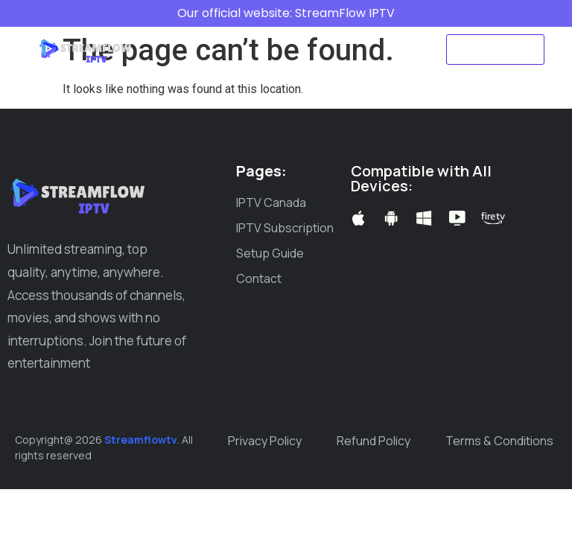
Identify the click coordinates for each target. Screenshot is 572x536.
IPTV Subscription (335, 32)
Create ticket (357, 66)
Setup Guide (213, 66)
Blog (283, 66)
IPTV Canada (224, 32)
